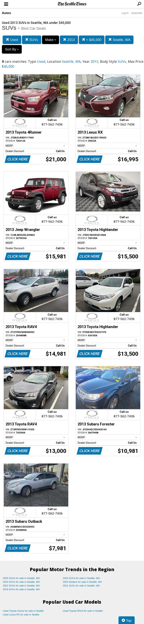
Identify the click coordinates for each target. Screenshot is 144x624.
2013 (69, 40)
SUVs (31, 40)
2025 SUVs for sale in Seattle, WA (21, 578)
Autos (6, 13)
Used (12, 40)
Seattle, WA (119, 40)
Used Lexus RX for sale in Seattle (21, 614)
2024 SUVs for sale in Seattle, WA (81, 578)
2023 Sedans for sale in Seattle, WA (82, 581)
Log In (125, 13)
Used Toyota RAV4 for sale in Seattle (83, 610)
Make (50, 40)
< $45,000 (91, 40)
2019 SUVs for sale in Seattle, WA (21, 589)
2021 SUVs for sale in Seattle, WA (81, 585)
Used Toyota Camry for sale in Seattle (23, 610)
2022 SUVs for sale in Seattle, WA (21, 585)
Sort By (12, 49)
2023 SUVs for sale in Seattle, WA (21, 581)
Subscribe (136, 13)
